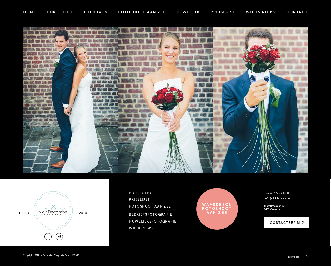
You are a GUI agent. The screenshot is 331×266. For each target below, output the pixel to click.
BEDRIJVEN (95, 11)
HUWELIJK (188, 11)
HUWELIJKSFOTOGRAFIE (153, 221)
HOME (29, 11)
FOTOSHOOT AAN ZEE (142, 11)
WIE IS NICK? (261, 11)
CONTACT (297, 11)
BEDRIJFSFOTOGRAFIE (150, 214)
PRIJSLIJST (222, 11)
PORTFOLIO (59, 11)
